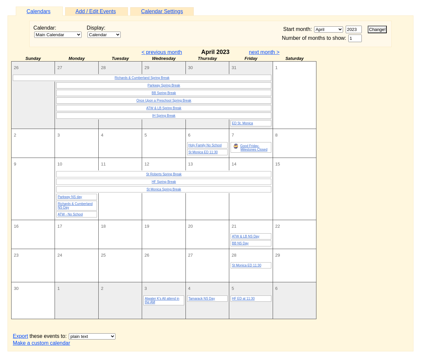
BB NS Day (240, 243)
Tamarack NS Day (201, 298)
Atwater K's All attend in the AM (162, 300)
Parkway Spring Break (164, 85)
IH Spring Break (164, 115)
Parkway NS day (70, 197)
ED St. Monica (242, 123)
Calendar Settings (162, 11)
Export (20, 336)
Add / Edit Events (96, 11)
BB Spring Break (164, 93)
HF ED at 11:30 (243, 298)
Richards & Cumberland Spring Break (141, 78)
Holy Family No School (205, 145)
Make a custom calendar (41, 343)
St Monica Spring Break (164, 189)
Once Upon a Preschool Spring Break (163, 100)
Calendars (39, 11)
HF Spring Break (164, 182)
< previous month (161, 52)
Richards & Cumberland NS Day (75, 205)
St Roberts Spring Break (164, 174)
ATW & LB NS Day (245, 236)
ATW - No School (70, 214)
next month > (264, 52)
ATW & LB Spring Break (164, 108)
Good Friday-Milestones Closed (250, 147)
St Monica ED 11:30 (203, 152)
